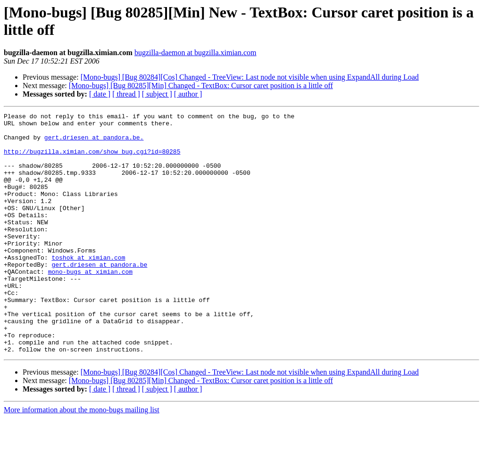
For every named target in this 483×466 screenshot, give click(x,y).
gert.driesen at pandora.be (99, 295)
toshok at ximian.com (88, 287)
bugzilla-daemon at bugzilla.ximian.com (195, 53)
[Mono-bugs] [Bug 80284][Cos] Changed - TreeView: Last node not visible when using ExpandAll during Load (250, 77)
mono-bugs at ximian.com (90, 304)
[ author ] (188, 94)
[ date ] (99, 94)
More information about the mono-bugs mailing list (81, 458)
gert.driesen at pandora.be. (94, 143)
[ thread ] (126, 94)
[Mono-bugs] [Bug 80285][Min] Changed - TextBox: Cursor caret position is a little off (201, 86)
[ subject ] (157, 94)
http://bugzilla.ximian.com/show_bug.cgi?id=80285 (92, 159)
